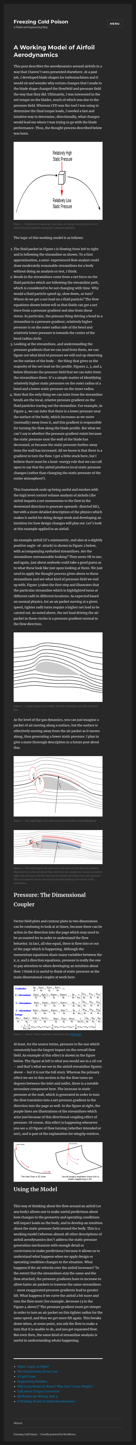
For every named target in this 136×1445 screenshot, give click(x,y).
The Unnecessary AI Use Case (37, 1371)
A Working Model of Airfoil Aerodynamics (46, 1401)
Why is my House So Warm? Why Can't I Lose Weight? (55, 1386)
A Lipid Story (26, 1376)
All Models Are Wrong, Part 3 (37, 1396)
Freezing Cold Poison (41, 22)
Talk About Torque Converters (38, 1391)
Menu (115, 23)
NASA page (75, 1034)
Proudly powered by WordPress (58, 1434)
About (18, 1423)
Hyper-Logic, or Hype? (33, 1366)
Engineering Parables (32, 1381)
